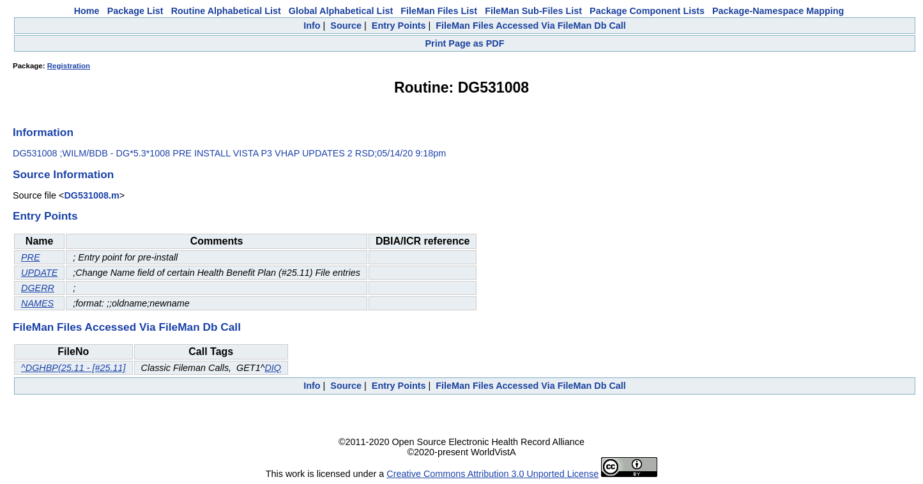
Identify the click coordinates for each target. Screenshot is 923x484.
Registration (68, 66)
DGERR (37, 288)
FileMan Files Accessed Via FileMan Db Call (531, 25)
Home (87, 11)
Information (43, 132)
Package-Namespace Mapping (778, 11)
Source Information (63, 174)
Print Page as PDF (465, 43)
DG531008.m (91, 195)
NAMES (37, 303)
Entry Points (399, 25)
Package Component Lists (647, 11)
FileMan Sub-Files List (533, 11)
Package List (135, 11)
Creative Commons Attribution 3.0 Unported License (492, 474)
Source (346, 25)
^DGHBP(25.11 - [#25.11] (73, 368)
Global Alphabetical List (341, 11)
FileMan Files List (438, 11)
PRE (30, 257)
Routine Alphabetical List (226, 11)
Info (311, 25)
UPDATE (39, 273)
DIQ (272, 368)
